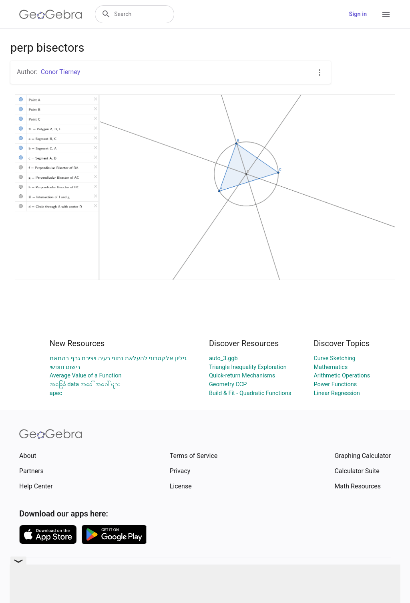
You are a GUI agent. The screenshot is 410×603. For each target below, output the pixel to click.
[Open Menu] (386, 14)
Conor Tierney (60, 72)
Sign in (358, 14)
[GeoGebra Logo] (50, 14)
